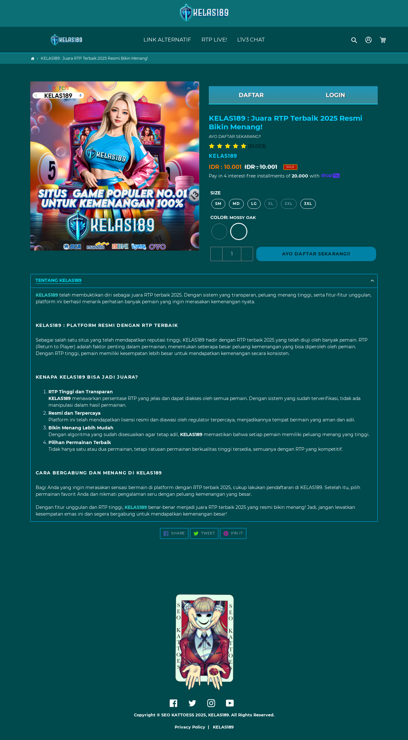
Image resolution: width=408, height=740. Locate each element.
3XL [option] (308, 203)
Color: (233, 217)
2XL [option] (289, 203)
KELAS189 (223, 727)
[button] (354, 40)
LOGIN (335, 95)
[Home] (32, 58)
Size (215, 193)
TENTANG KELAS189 (58, 280)
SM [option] (218, 203)
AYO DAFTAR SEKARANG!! (316, 254)
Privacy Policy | (193, 727)
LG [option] (254, 203)
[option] (219, 231)
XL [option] (270, 203)
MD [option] (236, 203)
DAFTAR (251, 95)
